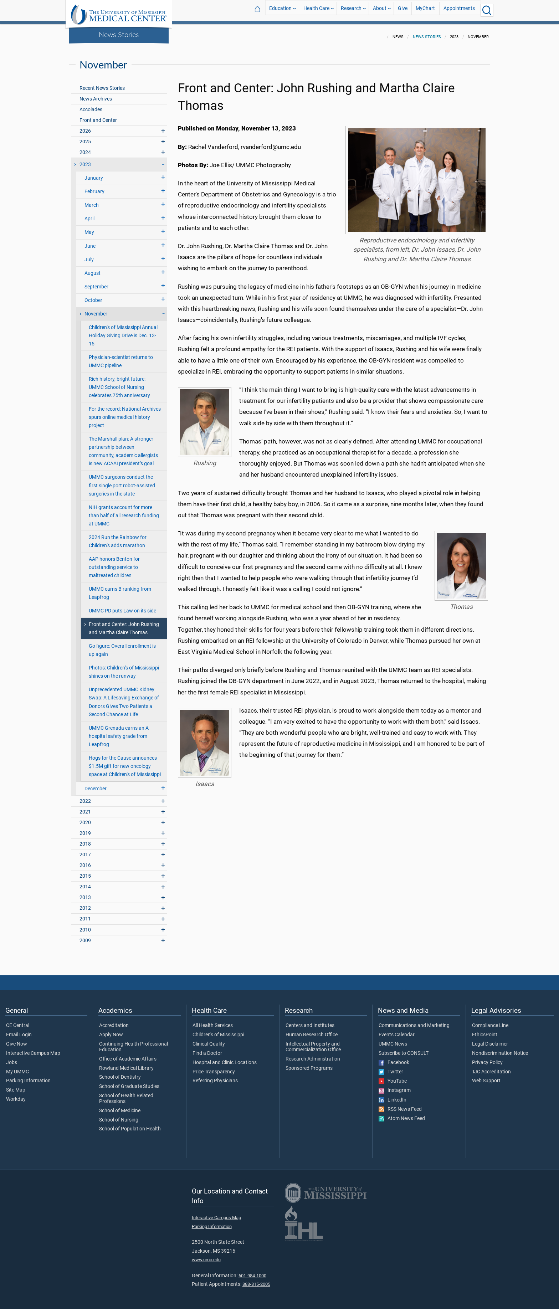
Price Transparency (214, 1068)
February (94, 187)
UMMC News (393, 1040)
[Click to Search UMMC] (487, 10)
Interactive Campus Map (33, 1049)
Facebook (394, 1058)
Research (351, 10)
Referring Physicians (215, 1076)
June (90, 242)
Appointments (459, 10)
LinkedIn (392, 1096)
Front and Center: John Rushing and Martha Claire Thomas (124, 624)
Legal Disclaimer (490, 1040)
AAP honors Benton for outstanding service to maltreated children (114, 563)
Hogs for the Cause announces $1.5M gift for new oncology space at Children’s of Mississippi (125, 762)
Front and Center (98, 116)
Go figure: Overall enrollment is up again (122, 646)
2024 (85, 148)
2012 (85, 904)
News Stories (119, 34)
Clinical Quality (209, 1040)
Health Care (316, 10)
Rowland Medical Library (126, 1064)
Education (280, 10)
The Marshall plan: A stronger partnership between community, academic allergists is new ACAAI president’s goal (123, 447)
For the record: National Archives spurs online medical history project (125, 413)
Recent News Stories (102, 84)
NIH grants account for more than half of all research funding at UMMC (124, 511)
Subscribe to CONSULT (404, 1049)
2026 (85, 127)
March (91, 201)
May (89, 228)
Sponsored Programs (309, 1064)
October (93, 296)
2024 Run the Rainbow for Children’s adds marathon (118, 537)
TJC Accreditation (491, 1068)
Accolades (91, 105)
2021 (85, 808)
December (95, 784)
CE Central (17, 1021)
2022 (85, 797)
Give (402, 10)
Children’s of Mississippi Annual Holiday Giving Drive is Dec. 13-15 (123, 331)
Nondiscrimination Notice (500, 1049)
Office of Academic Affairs (128, 1055)
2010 (85, 926)
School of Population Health (130, 1125)
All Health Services (213, 1021)
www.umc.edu (206, 1255)
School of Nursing (118, 1116)
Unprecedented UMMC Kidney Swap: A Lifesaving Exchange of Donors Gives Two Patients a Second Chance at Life (124, 697)
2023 (85, 160)
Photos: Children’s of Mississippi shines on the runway (124, 668)
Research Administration (313, 1055)
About (379, 10)
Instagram (395, 1086)
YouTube (393, 1077)
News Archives (96, 95)
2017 (85, 850)
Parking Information (28, 1076)
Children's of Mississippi (218, 1030)
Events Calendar (397, 1030)
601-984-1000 (252, 1271)
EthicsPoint (484, 1030)
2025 (85, 137)
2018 (85, 840)
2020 (85, 818)
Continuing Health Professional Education (133, 1042)
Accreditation (114, 1021)
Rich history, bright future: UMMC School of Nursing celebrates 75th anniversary (119, 383)
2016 (85, 861)
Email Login (19, 1030)
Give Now (16, 1040)
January (93, 174)
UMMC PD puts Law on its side (122, 607)
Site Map (15, 1086)
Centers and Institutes (310, 1021)
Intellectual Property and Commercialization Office (313, 1042)
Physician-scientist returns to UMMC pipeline (121, 357)
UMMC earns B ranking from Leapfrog (120, 589)
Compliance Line (490, 1021)
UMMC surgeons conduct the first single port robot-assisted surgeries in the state (122, 481)
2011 (85, 915)
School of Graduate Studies (129, 1082)
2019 (85, 829)
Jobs (11, 1058)
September (96, 282)
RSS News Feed (400, 1105)
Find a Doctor (207, 1049)
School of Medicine (119, 1106)
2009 (85, 936)
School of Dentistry (120, 1073)
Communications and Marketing (414, 1021)
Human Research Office (312, 1030)
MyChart (425, 10)
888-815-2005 (256, 1280)
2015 (85, 872)
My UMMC (17, 1068)
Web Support (486, 1076)
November (95, 310)
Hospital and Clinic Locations (225, 1058)
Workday (16, 1095)
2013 (85, 893)
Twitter (391, 1068)
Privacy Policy (487, 1058)
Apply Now (111, 1030)
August (92, 269)
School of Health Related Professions (126, 1094)
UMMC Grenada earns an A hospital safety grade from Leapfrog (119, 732)
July (89, 255)
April (89, 214)
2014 (85, 882)
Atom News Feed (402, 1114)
